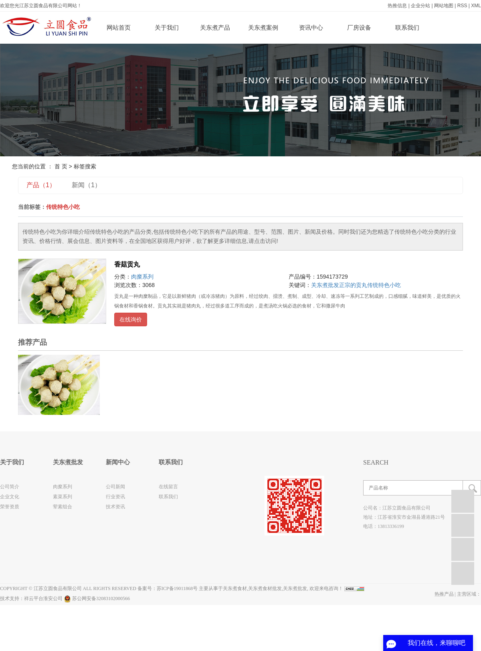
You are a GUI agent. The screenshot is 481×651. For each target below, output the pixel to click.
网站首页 (119, 27)
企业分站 (420, 5)
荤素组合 (62, 506)
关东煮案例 (263, 27)
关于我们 (167, 27)
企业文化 (9, 496)
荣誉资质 (9, 506)
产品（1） (41, 185)
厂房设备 (359, 27)
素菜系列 (62, 496)
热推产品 (444, 594)
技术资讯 (115, 506)
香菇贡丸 (127, 264)
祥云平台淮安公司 (43, 598)
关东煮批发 (325, 285)
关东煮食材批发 (265, 588)
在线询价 (130, 319)
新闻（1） (86, 185)
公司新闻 (115, 486)
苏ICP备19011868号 (177, 588)
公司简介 (9, 486)
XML (476, 5)
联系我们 (407, 27)
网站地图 (443, 5)
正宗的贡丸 (353, 285)
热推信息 (397, 5)
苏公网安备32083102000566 (97, 598)
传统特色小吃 (384, 285)
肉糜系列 (142, 276)
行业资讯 (115, 496)
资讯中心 (311, 27)
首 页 (61, 166)
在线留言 (168, 486)
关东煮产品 (215, 27)
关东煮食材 (235, 588)
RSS (462, 5)
